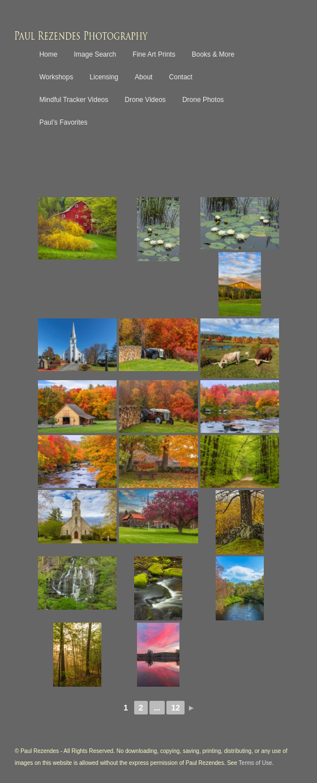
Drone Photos (203, 100)
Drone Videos (145, 100)
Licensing (103, 77)
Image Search (95, 54)
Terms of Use (255, 763)
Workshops (56, 77)
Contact (180, 77)
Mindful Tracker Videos (73, 100)
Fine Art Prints (153, 54)
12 (175, 707)
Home (48, 54)
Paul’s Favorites (63, 122)
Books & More (213, 54)
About (143, 77)
